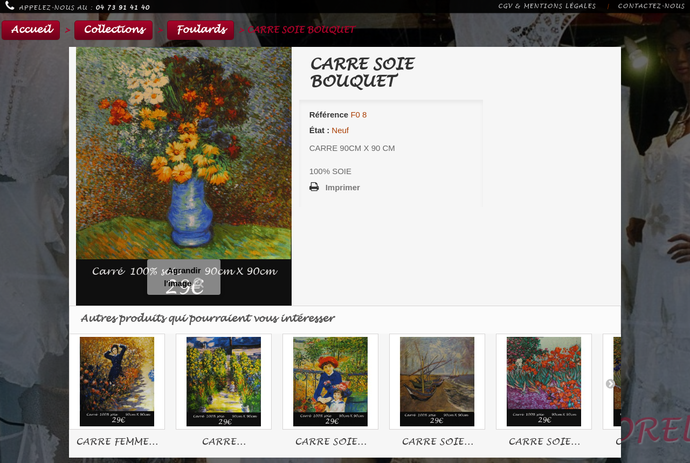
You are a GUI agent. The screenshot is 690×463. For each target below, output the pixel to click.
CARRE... (224, 442)
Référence (329, 114)
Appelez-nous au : (77, 6)
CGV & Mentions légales (547, 6)
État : (319, 130)
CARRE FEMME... (117, 442)
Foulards (200, 30)
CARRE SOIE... (331, 442)
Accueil (31, 30)
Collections (113, 30)
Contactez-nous (651, 6)
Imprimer (343, 187)
